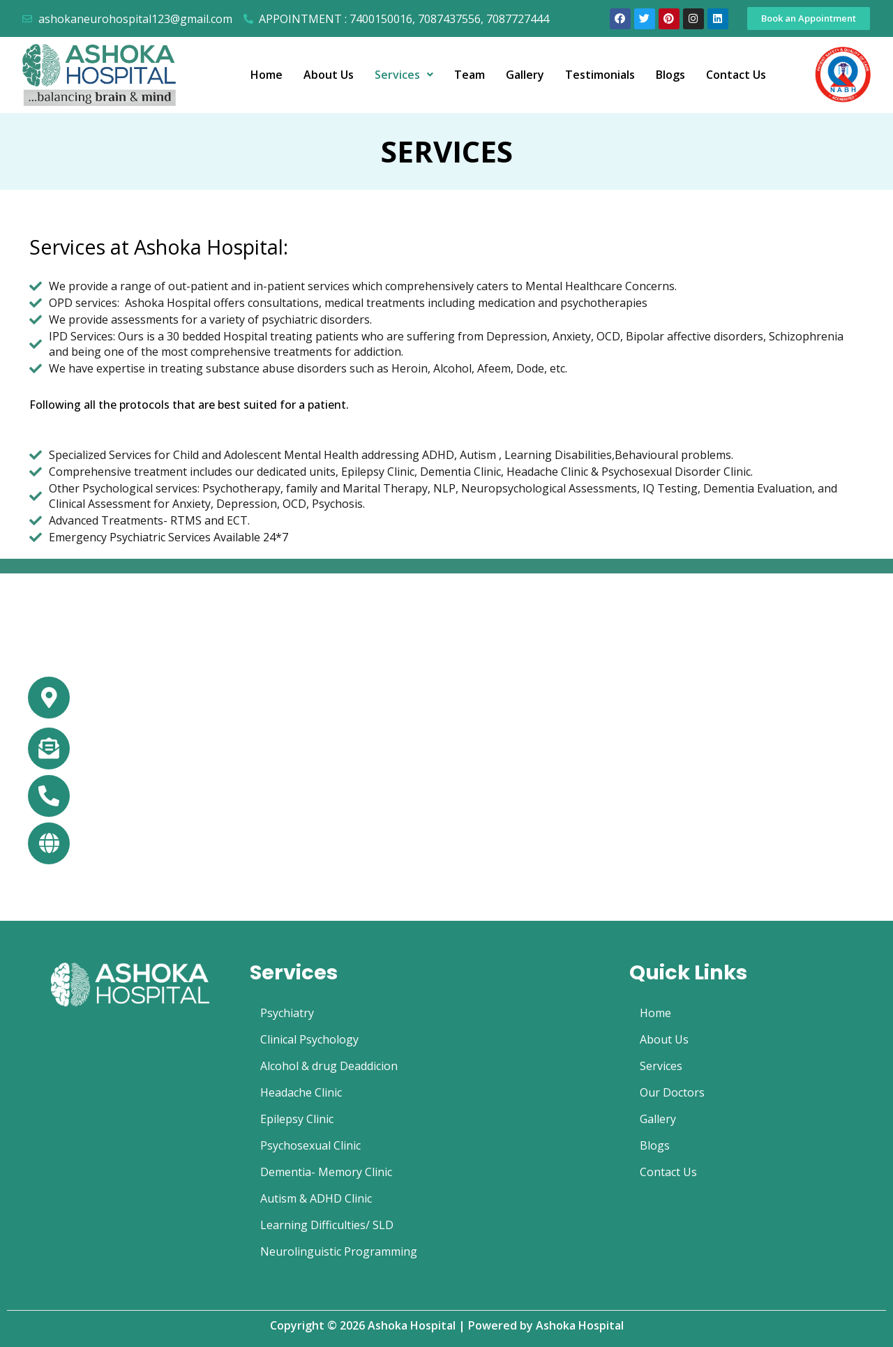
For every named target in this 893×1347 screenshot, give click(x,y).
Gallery (525, 74)
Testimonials (600, 74)
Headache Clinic (301, 1092)
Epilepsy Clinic (296, 1119)
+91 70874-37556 (236, 797)
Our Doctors (672, 1092)
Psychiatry (287, 1013)
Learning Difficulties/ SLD (326, 1225)
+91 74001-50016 (132, 797)
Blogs (670, 74)
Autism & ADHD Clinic (316, 1198)
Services (404, 74)
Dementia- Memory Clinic (326, 1172)
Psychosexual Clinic (310, 1145)
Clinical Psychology (309, 1039)
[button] (808, 18)
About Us (328, 74)
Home (266, 74)
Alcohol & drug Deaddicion (329, 1066)
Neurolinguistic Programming (338, 1251)
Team (469, 74)
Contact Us (736, 74)
